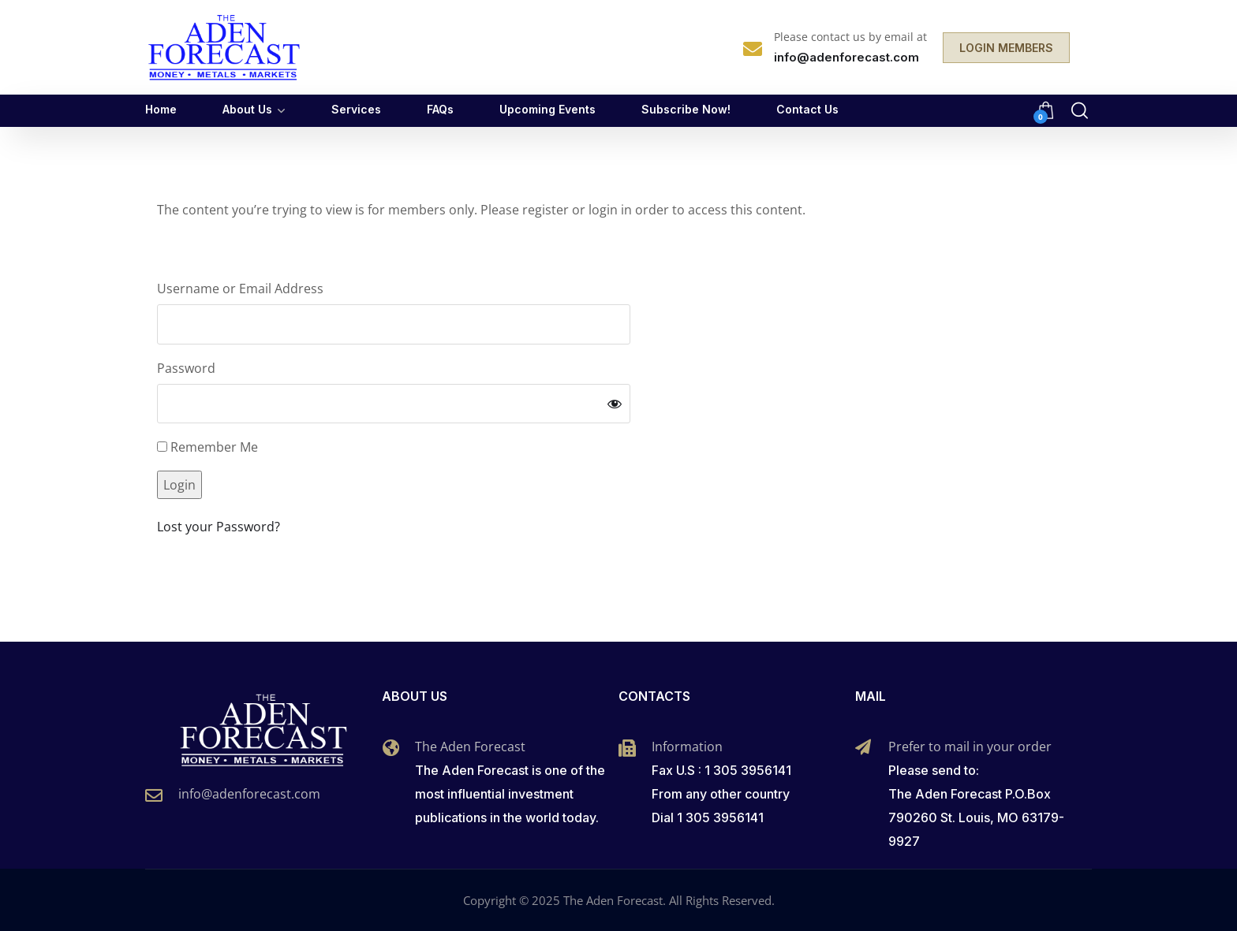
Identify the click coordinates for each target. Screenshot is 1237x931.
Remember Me (207, 447)
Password (186, 368)
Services (356, 109)
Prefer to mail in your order (970, 746)
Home (161, 109)
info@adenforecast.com (249, 794)
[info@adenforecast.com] (154, 795)
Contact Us (807, 109)
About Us (247, 109)
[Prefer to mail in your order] (863, 747)
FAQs (440, 109)
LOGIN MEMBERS (1006, 47)
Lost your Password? (218, 526)
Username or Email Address (240, 288)
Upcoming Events (547, 109)
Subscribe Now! (686, 109)
